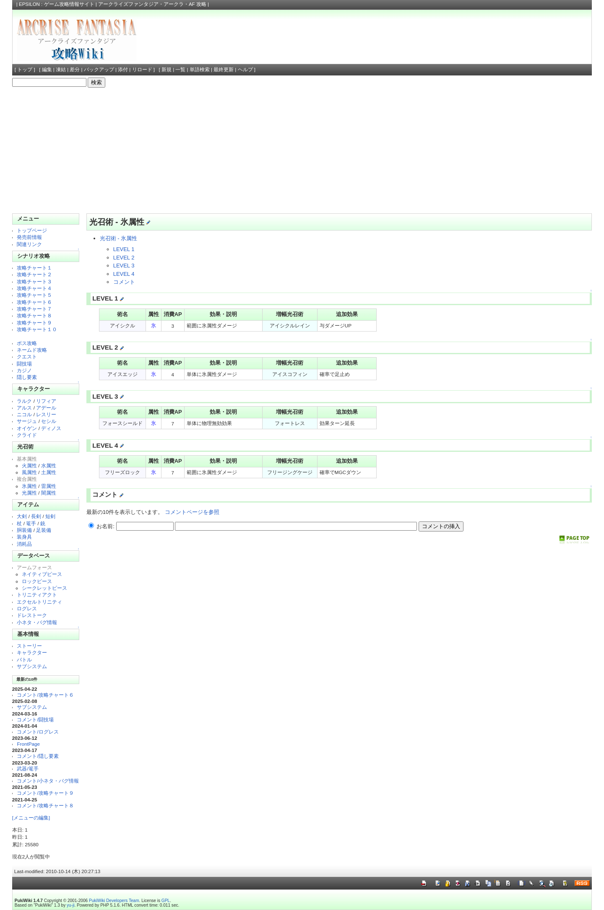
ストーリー (29, 645)
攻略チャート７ (34, 308)
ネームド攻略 (32, 350)
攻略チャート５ (34, 295)
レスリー (46, 414)
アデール (46, 407)
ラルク (24, 401)
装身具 (24, 536)
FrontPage (28, 744)
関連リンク (29, 244)
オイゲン (27, 428)
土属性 (48, 472)
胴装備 (24, 530)
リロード (142, 69)
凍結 (61, 69)
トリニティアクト (37, 594)
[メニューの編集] (31, 817)
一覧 (180, 69)
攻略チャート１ (34, 267)
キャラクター (32, 652)
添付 (123, 69)
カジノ (24, 370)
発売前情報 (29, 237)
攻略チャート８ (34, 315)
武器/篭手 (27, 768)
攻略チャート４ (34, 288)
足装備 (43, 530)
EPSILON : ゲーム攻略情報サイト (56, 4)
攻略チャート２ (34, 274)
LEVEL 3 (124, 265)
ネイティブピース (42, 574)
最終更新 (223, 69)
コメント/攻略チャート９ (45, 793)
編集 (47, 69)
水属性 (48, 465)
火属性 (29, 465)
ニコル (24, 414)
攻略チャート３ (34, 281)
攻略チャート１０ (37, 329)
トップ (24, 69)
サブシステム (32, 666)
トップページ (32, 230)
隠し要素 (27, 377)
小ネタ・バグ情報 (37, 622)
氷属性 (29, 486)
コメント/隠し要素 (37, 756)
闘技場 (24, 363)
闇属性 (48, 492)
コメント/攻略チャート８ (45, 805)
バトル (24, 659)
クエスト (27, 356)
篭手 (31, 523)
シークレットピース (44, 588)
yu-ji (70, 905)
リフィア (46, 401)
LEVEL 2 (124, 257)
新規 (166, 69)
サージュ (27, 421)
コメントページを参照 (192, 512)
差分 (75, 69)
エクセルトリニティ (39, 601)
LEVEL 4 (124, 274)
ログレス (27, 608)
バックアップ (99, 69)
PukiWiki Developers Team (114, 900)
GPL (165, 900)
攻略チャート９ (34, 322)
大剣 (22, 516)
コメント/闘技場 (35, 719)
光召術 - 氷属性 (119, 238)
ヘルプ (245, 69)
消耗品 (24, 544)
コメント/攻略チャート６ (45, 694)
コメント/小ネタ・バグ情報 (47, 780)
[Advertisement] (302, 150)
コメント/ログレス (37, 731)
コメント (124, 282)
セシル (48, 421)
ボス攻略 (27, 343)
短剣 (50, 516)
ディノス (51, 428)
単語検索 (200, 69)
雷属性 (48, 486)
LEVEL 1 (124, 249)
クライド (27, 435)
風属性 (29, 472)
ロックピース (37, 581)
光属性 (29, 492)
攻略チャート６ (34, 302)
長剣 (36, 516)
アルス (24, 407)
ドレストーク (32, 615)
